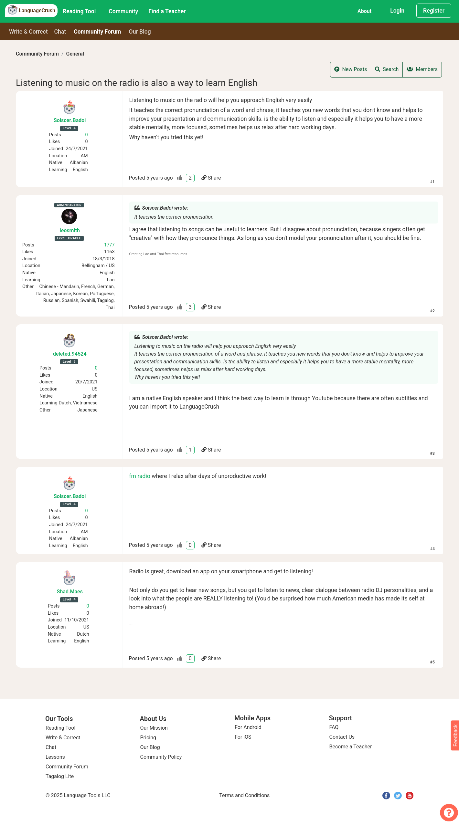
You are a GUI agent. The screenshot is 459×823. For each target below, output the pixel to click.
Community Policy (161, 757)
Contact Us (342, 737)
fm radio (139, 476)
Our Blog (150, 747)
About (364, 11)
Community (123, 11)
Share (211, 178)
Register (433, 10)
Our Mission (154, 728)
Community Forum (37, 54)
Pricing (148, 737)
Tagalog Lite (60, 776)
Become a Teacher (350, 747)
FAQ (334, 727)
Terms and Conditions (244, 795)
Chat (60, 31)
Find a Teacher (167, 11)
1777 (109, 245)
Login (397, 10)
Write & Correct (28, 31)
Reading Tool (79, 11)
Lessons (55, 757)
